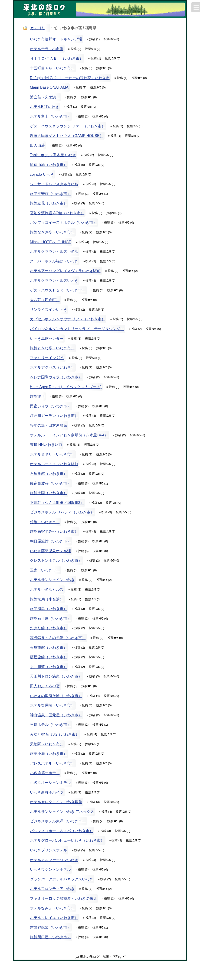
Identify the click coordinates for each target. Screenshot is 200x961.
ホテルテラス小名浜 (46, 49)
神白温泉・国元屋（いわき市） (56, 715)
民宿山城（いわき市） (48, 165)
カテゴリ (37, 28)
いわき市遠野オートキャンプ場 (56, 39)
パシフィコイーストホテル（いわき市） (63, 222)
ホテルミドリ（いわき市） (52, 454)
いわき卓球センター (46, 339)
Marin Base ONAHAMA (49, 87)
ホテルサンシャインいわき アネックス (62, 812)
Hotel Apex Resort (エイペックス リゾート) (66, 387)
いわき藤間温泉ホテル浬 (50, 551)
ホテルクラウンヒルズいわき (54, 280)
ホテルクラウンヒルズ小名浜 (54, 251)
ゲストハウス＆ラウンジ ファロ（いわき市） (67, 126)
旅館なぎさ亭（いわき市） (52, 232)
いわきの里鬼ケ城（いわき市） (56, 696)
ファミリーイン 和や (47, 358)
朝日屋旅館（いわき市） (50, 541)
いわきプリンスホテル (48, 850)
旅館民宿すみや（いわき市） (54, 531)
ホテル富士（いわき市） (50, 116)
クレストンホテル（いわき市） (56, 560)
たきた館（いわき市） (48, 628)
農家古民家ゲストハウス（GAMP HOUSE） (66, 136)
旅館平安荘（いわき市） (50, 194)
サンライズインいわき (48, 310)
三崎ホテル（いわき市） (50, 725)
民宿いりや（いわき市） (50, 406)
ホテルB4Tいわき (44, 107)
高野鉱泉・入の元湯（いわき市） (58, 638)
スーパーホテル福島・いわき (54, 261)
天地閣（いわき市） (46, 744)
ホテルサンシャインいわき (52, 580)
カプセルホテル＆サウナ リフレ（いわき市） (67, 319)
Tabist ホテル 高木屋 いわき (53, 155)
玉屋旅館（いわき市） (48, 647)
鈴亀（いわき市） (45, 522)
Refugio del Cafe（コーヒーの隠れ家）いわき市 (70, 78)
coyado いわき (42, 174)
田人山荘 (37, 145)
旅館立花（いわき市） (48, 203)
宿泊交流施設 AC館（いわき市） (57, 213)
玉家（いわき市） (45, 570)
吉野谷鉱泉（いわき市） (50, 927)
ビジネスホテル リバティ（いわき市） (62, 512)
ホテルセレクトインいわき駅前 (56, 802)
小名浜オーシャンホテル (50, 783)
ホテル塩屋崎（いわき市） (52, 705)
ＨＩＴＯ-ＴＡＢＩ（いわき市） (56, 58)
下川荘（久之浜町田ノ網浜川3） (57, 503)
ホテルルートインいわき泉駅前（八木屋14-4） (69, 435)
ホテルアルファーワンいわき (54, 860)
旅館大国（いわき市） (48, 493)
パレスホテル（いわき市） (52, 763)
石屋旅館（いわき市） (48, 474)
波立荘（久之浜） (45, 97)
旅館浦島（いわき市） (48, 609)
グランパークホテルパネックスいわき (61, 879)
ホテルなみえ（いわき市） (52, 908)
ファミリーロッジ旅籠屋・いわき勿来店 (63, 898)
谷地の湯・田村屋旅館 (48, 425)
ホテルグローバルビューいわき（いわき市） (67, 840)
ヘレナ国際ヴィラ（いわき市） (56, 377)
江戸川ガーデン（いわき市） (54, 416)
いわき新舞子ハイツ (46, 792)
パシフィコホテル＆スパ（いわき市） (61, 831)
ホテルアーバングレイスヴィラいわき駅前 (65, 271)
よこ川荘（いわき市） (48, 667)
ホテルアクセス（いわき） (52, 367)
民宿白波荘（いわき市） (50, 483)
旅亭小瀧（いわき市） (48, 754)
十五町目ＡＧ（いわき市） (52, 68)
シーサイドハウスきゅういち (54, 184)
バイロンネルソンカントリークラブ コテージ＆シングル (77, 329)
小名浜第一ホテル (45, 773)
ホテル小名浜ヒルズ (46, 589)
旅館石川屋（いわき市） (50, 618)
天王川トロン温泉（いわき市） (56, 676)
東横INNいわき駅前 (46, 445)
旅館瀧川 (37, 396)
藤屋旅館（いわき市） (48, 657)
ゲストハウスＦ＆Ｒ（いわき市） (58, 290)
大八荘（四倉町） (45, 300)
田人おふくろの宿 (45, 686)
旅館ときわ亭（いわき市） (52, 348)
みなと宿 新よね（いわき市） (54, 734)
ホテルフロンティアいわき (52, 889)
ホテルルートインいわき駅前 (54, 464)
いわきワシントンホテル (50, 869)
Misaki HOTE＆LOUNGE (50, 242)
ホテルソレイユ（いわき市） (54, 918)
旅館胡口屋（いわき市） (50, 937)
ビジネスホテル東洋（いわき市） (58, 821)
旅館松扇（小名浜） (46, 599)
